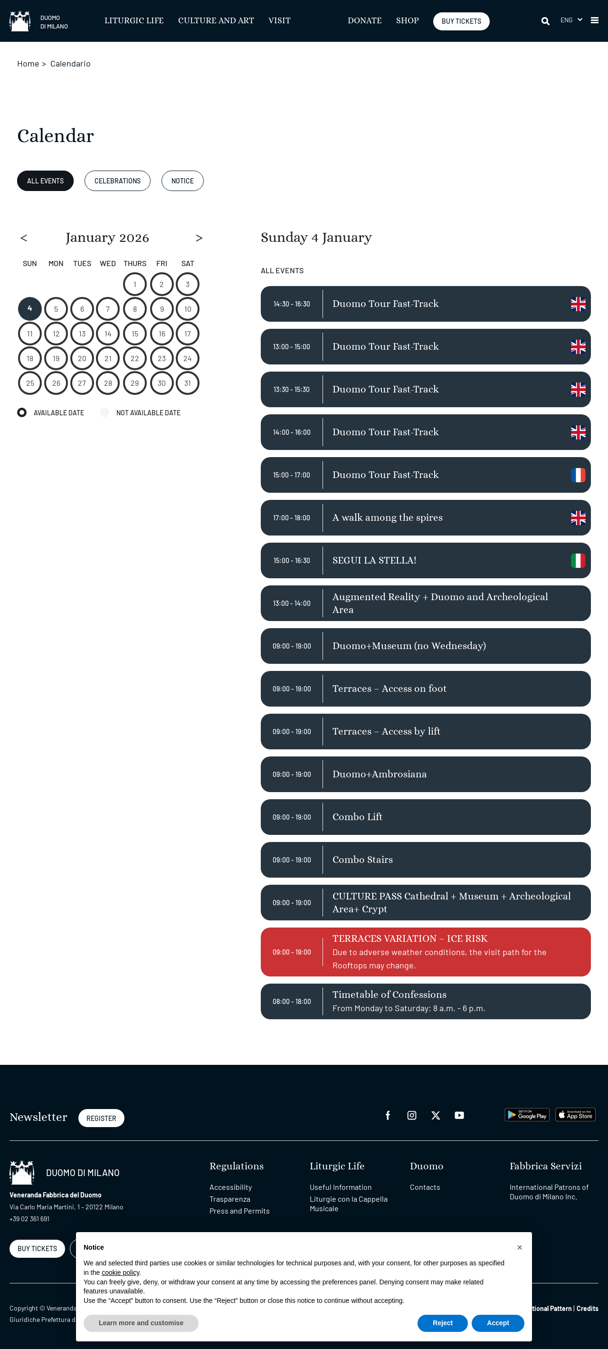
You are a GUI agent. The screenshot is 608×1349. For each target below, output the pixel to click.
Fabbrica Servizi (546, 1166)
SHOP (407, 21)
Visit (279, 21)
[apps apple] (575, 1113)
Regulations (236, 1166)
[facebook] (388, 1114)
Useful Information (341, 1186)
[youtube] (459, 1114)
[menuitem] (571, 20)
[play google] (527, 1113)
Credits (587, 1308)
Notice (182, 181)
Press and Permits (239, 1210)
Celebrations (118, 181)
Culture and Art (216, 21)
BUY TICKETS (461, 21)
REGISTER (101, 1118)
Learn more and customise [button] (141, 1323)
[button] (594, 21)
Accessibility (230, 1186)
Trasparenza (229, 1198)
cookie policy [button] (120, 1272)
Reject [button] (443, 1323)
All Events (45, 181)
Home (28, 63)
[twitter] (435, 1114)
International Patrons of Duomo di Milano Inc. (549, 1191)
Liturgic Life (134, 21)
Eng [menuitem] (566, 20)
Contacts (425, 1186)
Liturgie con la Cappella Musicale (349, 1203)
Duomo (427, 1166)
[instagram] (412, 1114)
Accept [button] (498, 1323)
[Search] (546, 21)
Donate (365, 21)
